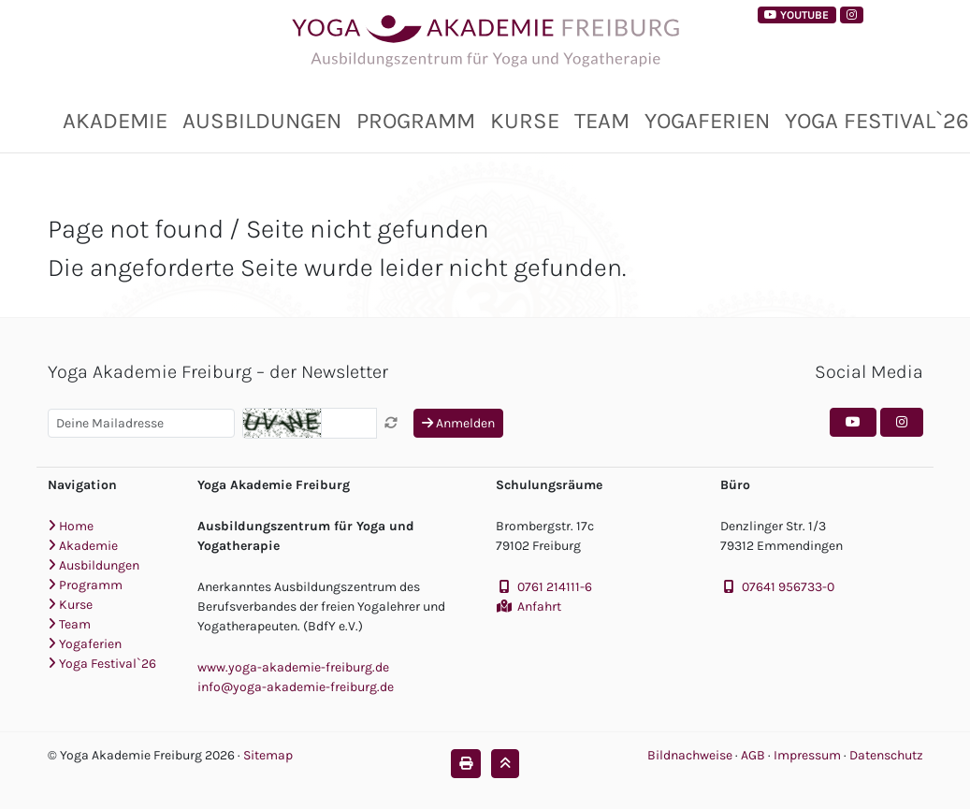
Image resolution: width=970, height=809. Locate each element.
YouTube (796, 15)
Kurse (524, 121)
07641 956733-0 (788, 587)
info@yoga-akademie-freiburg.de (295, 687)
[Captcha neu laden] (391, 423)
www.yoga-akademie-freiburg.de (293, 667)
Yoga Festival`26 (102, 664)
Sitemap (268, 755)
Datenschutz (886, 755)
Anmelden (458, 423)
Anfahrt (539, 606)
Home (71, 526)
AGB (754, 755)
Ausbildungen (261, 121)
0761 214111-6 (554, 587)
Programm (415, 121)
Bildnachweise (689, 755)
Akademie (115, 121)
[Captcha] (349, 423)
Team (602, 121)
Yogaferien (707, 121)
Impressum (809, 755)
